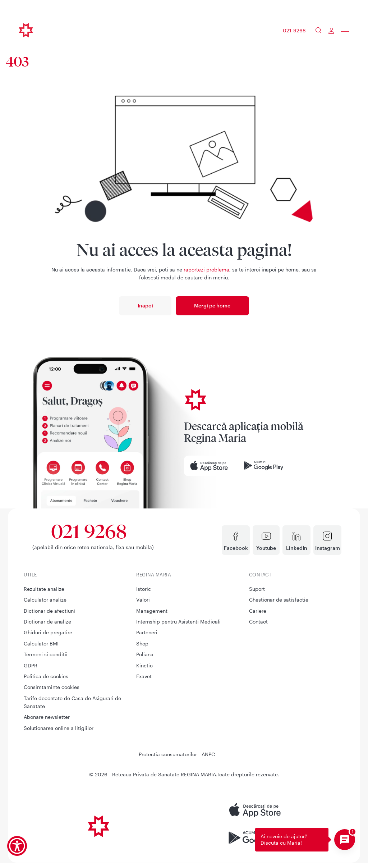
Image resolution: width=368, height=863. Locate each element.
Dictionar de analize (47, 621)
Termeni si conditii (46, 654)
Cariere (257, 611)
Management (151, 611)
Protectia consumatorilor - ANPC (177, 754)
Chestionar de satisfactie (278, 600)
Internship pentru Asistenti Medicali (178, 621)
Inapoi (145, 305)
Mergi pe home (212, 305)
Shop (142, 643)
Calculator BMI (41, 643)
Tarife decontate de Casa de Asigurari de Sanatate (72, 702)
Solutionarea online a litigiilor (58, 728)
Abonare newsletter (47, 717)
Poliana (144, 654)
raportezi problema (206, 269)
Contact (258, 621)
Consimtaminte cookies (51, 687)
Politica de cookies (46, 676)
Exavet (144, 676)
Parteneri (146, 632)
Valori (143, 600)
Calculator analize (45, 600)
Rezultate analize (44, 589)
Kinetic (144, 665)
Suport (257, 589)
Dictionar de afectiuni (49, 611)
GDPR (30, 665)
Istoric (143, 589)
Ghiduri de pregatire (48, 632)
